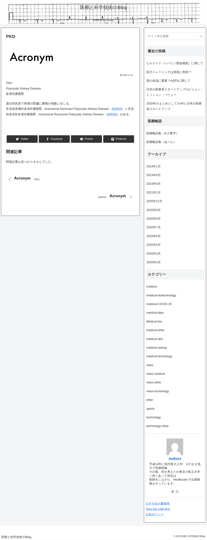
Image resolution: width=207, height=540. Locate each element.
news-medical (155, 373)
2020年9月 (153, 210)
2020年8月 (153, 218)
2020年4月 (153, 253)
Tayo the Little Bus (158, 509)
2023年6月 (153, 183)
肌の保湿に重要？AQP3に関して (168, 80)
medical (151, 286)
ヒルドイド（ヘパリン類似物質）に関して (174, 63)
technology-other (157, 426)
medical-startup (156, 347)
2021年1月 (153, 192)
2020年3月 (153, 262)
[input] (175, 36)
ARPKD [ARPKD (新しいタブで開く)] (112, 114)
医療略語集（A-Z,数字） (162, 133)
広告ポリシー (155, 514)
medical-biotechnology (161, 295)
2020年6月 (153, 236)
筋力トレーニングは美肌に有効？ (168, 72)
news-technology (157, 391)
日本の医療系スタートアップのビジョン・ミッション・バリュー (174, 92)
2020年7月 (153, 227)
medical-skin (154, 339)
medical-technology (159, 356)
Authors (175, 458)
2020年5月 (153, 244)
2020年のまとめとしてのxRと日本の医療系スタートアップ (174, 106)
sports (150, 408)
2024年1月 (153, 166)
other (149, 400)
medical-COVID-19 (159, 304)
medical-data (155, 312)
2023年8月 (153, 175)
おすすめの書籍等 (158, 503)
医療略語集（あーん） (161, 142)
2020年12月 (154, 201)
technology (153, 417)
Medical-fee (154, 321)
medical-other (155, 330)
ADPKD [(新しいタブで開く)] (117, 108)
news (149, 365)
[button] (201, 36)
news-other (153, 382)
